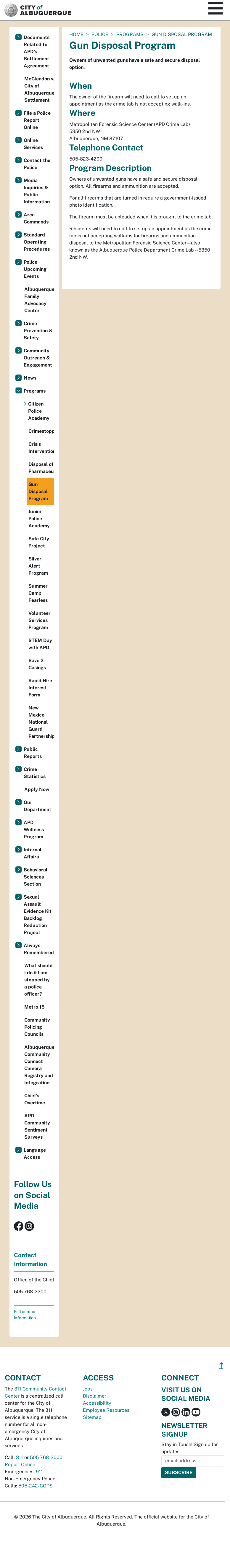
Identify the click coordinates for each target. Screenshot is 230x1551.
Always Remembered (39, 949)
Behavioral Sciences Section (35, 877)
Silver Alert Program (38, 566)
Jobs (88, 1389)
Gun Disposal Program (38, 491)
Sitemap (92, 1417)
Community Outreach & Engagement (38, 358)
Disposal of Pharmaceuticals (41, 467)
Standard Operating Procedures (37, 242)
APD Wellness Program (34, 829)
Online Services (33, 143)
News (30, 378)
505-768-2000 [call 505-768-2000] (46, 1457)
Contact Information (30, 1260)
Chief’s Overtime (34, 1099)
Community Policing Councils (37, 1027)
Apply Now (36, 789)
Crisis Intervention (41, 447)
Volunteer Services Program (39, 620)
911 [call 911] (39, 1471)
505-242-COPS (35, 1486)
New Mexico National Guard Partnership (41, 722)
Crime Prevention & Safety (38, 331)
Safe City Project (38, 542)
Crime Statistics (35, 772)
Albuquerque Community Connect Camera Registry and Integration (39, 1064)
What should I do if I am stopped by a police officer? (38, 980)
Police (99, 34)
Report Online (20, 1464)
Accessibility (97, 1403)
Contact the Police (37, 164)
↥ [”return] (221, 1365)
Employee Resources (106, 1410)
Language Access (35, 1153)
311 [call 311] (19, 1457)
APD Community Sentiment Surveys (37, 1126)
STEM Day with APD (40, 644)
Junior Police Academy (39, 519)
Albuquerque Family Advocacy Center (39, 299)
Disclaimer (94, 1396)
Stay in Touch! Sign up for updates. (189, 1448)
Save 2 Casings (37, 664)
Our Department (37, 806)
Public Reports (33, 752)
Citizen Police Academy (38, 411)
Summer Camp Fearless (38, 593)
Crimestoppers (41, 431)
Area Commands (36, 218)
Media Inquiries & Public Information (37, 191)
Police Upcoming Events (35, 269)
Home (76, 34)
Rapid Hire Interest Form (40, 688)
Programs (130, 34)
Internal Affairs (32, 853)
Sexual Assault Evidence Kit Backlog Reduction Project (38, 914)
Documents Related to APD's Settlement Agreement (36, 52)
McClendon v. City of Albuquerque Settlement (39, 89)
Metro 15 (34, 1007)
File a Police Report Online (37, 120)
